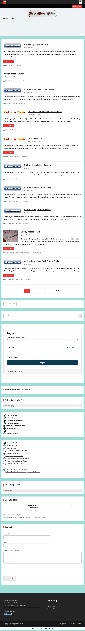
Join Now (10, 371)
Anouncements (10, 103)
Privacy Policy (51, 606)
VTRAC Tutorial (10, 443)
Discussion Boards (11, 423)
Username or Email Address (16, 337)
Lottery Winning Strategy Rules (15, 461)
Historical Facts (35, 138)
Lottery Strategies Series (32, 232)
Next (57, 291)
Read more (8, 61)
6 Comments (27, 279)
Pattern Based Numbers (14, 74)
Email (5, 542)
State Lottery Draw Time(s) (13, 464)
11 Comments (17, 65)
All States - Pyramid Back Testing (15, 451)
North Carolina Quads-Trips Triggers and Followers (21, 472)
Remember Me (12, 357)
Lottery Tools (9, 130)
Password (10, 347)
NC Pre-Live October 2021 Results (39, 89)
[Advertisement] (38, 28)
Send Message (10, 578)
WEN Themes (77, 624)
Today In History (10, 448)
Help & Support (9, 428)
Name (6, 534)
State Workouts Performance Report (16, 458)
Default (7, 65)
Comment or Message (11, 550)
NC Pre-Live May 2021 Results (37, 187)
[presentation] (18, 572)
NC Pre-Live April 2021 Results (37, 209)
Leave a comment (18, 81)
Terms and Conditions (54, 609)
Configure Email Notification (14, 426)
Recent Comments (11, 431)
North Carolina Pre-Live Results (15, 469)
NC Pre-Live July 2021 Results (37, 165)
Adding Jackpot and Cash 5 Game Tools (41, 261)
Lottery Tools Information (13, 421)
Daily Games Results (11, 453)
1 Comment (21, 103)
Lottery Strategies (25, 253)
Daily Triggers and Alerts (13, 456)
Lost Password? (20, 371)
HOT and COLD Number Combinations (45, 111)
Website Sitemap (10, 433)
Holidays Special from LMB (36, 44)
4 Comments (20, 130)
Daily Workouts (10, 415)
